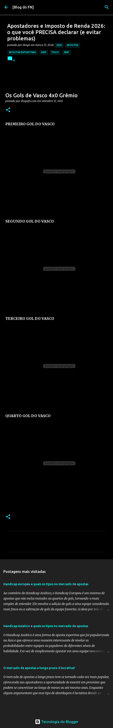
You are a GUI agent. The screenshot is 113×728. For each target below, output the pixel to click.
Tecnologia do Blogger (56, 722)
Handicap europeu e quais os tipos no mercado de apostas (45, 584)
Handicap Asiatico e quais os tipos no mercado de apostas (45, 626)
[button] (8, 110)
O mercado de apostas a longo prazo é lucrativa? (39, 668)
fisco (55, 52)
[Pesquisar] (106, 7)
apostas (72, 45)
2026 (59, 45)
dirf (43, 52)
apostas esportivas (22, 52)
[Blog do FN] (23, 7)
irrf (66, 52)
